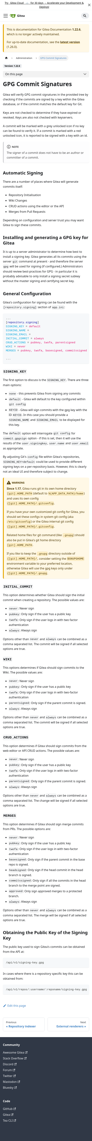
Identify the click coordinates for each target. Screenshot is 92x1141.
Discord (10, 1064)
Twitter (9, 1076)
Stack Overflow (14, 1058)
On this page (14, 74)
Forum (9, 1070)
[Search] (85, 16)
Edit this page (14, 1006)
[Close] (89, 5)
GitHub (9, 1109)
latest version (70, 42)
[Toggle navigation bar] (5, 15)
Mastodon (11, 1082)
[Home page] (6, 58)
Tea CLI (9, 1121)
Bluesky (10, 1088)
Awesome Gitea (15, 1052)
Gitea (8, 1115)
